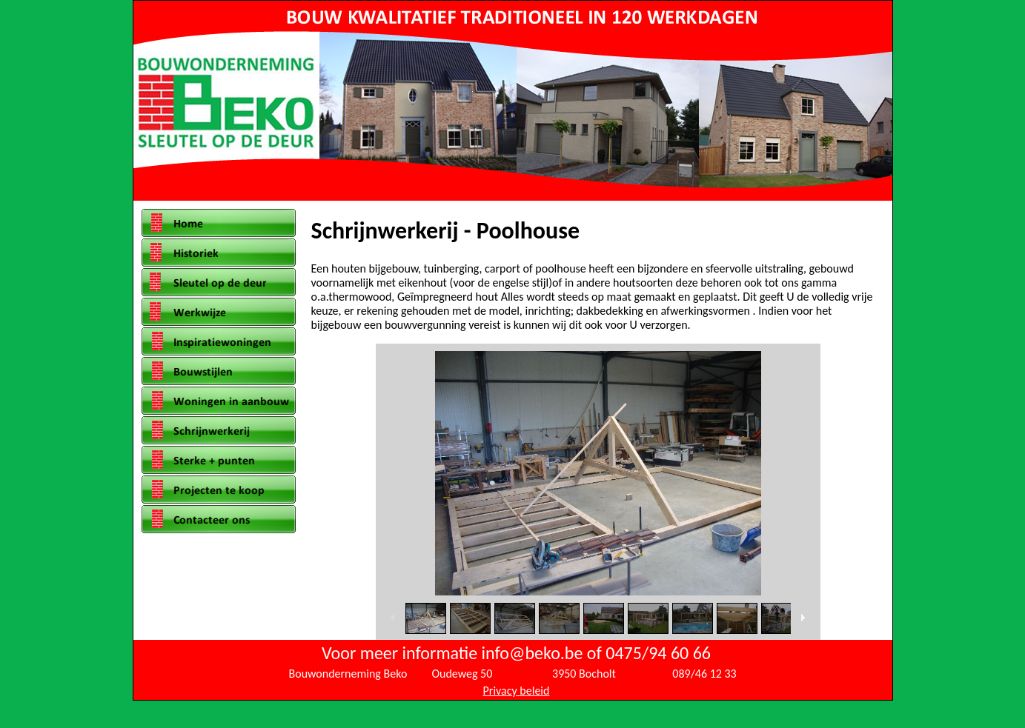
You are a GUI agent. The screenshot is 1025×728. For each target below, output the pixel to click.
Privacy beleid (516, 691)
